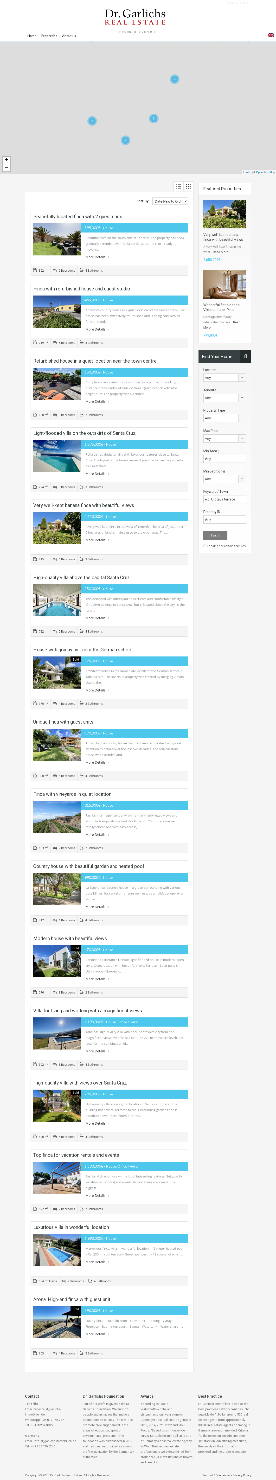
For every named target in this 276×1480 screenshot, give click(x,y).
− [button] (6, 167)
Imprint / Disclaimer (216, 1475)
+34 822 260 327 (42, 1425)
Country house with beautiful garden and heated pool (88, 866)
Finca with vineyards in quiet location (72, 794)
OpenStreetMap (265, 172)
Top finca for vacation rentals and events (76, 1155)
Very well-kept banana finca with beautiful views (83, 505)
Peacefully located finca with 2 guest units (77, 216)
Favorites (231, 2)
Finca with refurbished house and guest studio (81, 289)
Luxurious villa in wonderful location (71, 1227)
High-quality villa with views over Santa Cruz (80, 1083)
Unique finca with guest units (63, 722)
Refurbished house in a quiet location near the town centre (95, 361)
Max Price (210, 431)
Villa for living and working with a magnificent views (87, 1011)
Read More (220, 252)
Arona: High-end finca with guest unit (71, 1299)
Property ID (211, 512)
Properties (49, 36)
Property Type (214, 410)
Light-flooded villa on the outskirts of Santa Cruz (84, 433)
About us (69, 36)
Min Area (213, 451)
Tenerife (209, 390)
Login (244, 2)
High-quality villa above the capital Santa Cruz (81, 577)
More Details (97, 257)
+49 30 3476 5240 (43, 1446)
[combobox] (224, 378)
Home (31, 36)
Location (209, 370)
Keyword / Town (215, 491)
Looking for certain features (225, 546)
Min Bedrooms (214, 471)
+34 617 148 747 (52, 1420)
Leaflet (247, 172)
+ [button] (6, 160)
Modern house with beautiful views (70, 938)
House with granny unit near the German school (83, 650)
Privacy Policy (242, 1475)
